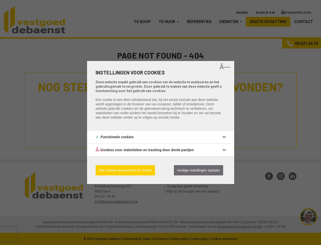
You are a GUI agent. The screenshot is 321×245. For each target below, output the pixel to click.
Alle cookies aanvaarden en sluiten (125, 170)
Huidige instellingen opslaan (198, 170)
